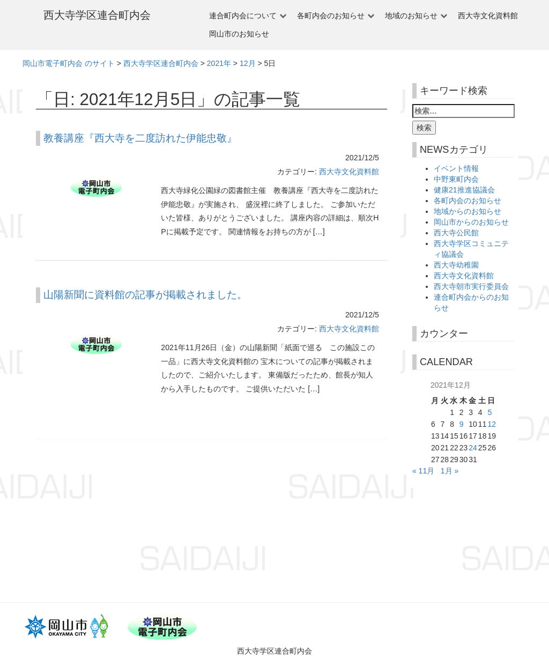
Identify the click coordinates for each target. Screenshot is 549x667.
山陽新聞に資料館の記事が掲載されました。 (145, 294)
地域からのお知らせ (467, 211)
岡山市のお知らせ (239, 33)
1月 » (449, 470)
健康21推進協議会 (464, 190)
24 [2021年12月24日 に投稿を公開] (473, 447)
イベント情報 (456, 168)
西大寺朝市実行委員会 (471, 286)
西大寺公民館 (456, 232)
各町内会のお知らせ (331, 15)
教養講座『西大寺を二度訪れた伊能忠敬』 (140, 138)
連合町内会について (243, 15)
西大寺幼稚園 (456, 265)
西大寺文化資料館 (488, 15)
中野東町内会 (456, 179)
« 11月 (423, 470)
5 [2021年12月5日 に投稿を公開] (489, 412)
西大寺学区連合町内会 (97, 15)
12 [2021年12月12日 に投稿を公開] (491, 424)
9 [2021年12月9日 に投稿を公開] (461, 424)
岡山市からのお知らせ (471, 222)
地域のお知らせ (411, 15)
